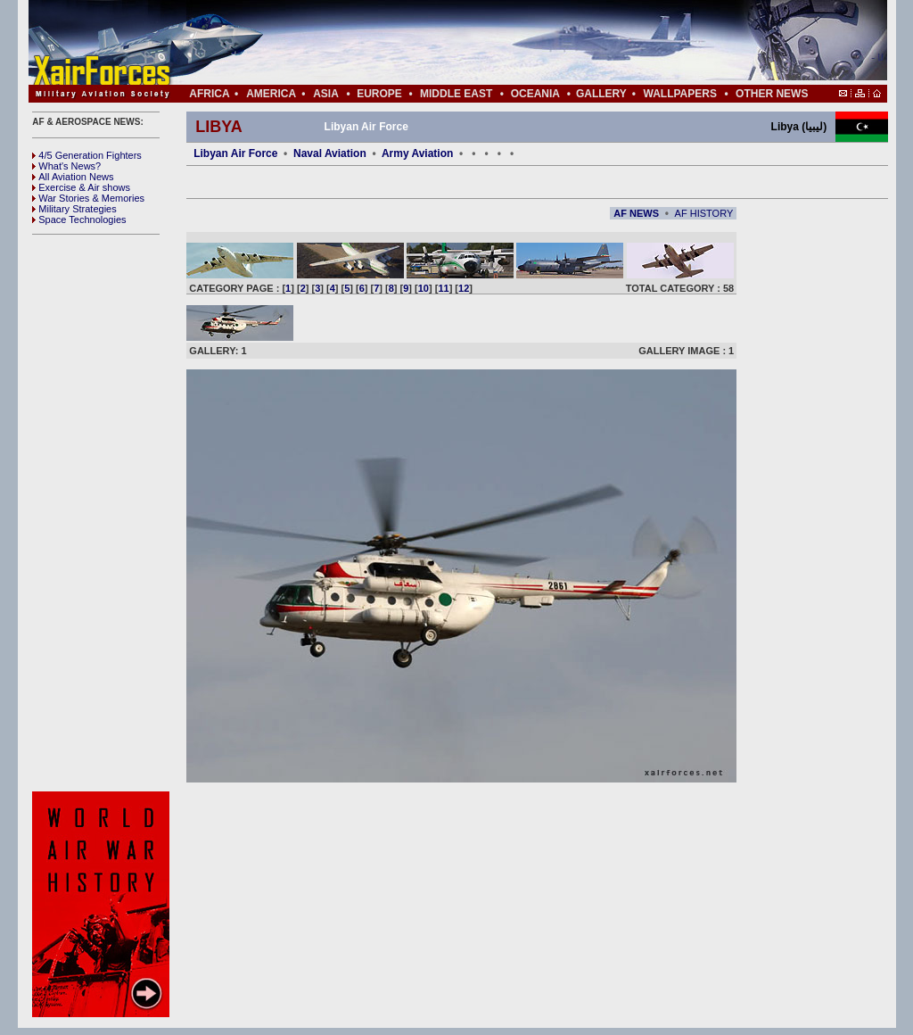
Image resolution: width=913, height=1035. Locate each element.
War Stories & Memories (88, 198)
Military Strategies (74, 208)
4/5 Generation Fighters (88, 155)
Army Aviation (417, 153)
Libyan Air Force (235, 153)
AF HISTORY (704, 213)
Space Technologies (79, 219)
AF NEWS (636, 213)
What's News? (66, 166)
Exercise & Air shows (81, 187)
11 (443, 288)
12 (463, 288)
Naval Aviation (329, 153)
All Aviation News (72, 176)
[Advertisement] (511, 43)
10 (423, 288)
